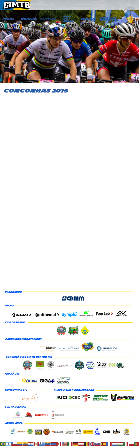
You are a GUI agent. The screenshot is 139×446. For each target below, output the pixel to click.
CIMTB (20, 5)
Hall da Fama (68, 19)
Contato (88, 19)
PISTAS (8, 19)
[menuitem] (10, 19)
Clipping (48, 19)
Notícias (29, 19)
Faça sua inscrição (109, 19)
